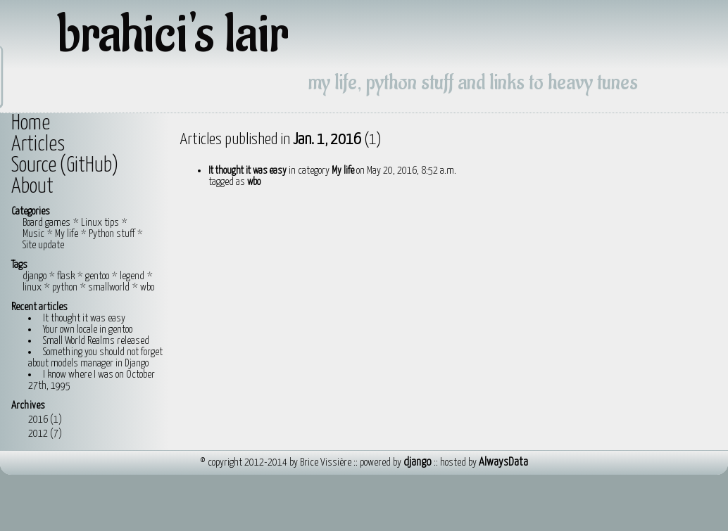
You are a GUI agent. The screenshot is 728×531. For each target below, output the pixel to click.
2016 (46, 419)
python (64, 287)
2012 (46, 433)
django (34, 276)
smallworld (109, 287)
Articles (38, 145)
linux (32, 287)
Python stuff (111, 234)
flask (66, 276)
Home (30, 124)
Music (33, 234)
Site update (43, 245)
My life (66, 234)
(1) (56, 419)
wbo (147, 287)
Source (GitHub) (64, 166)
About (32, 187)
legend (132, 276)
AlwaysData (503, 462)
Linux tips (100, 222)
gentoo (97, 276)
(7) (56, 433)
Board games (46, 222)
